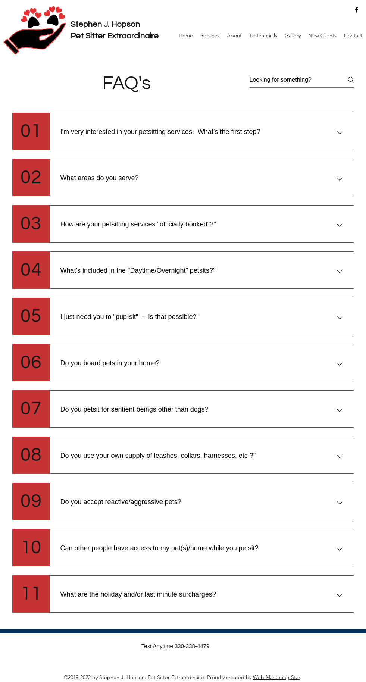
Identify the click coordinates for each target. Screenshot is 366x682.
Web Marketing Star (276, 677)
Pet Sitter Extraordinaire (115, 36)
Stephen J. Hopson (105, 24)
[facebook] (356, 9)
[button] (210, 35)
